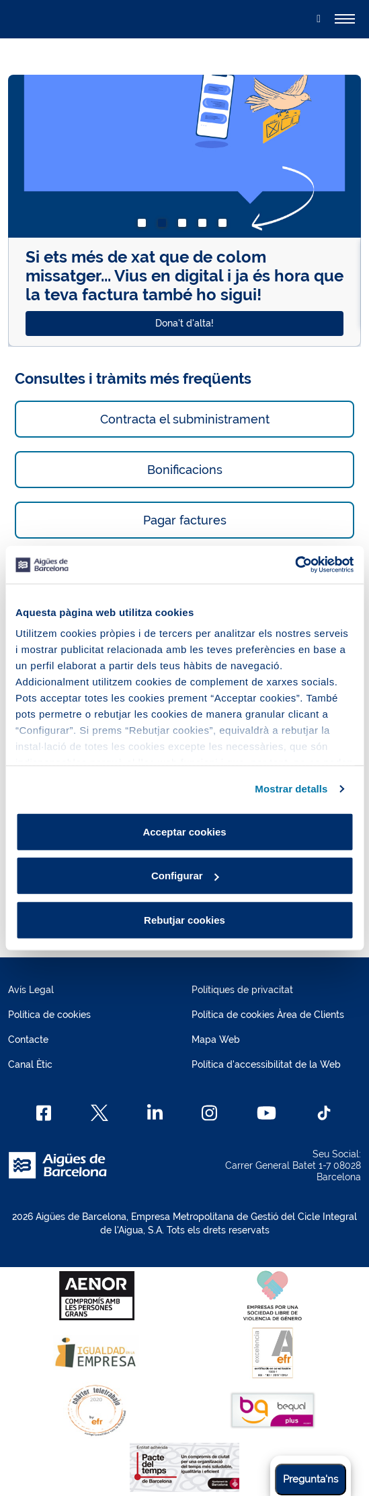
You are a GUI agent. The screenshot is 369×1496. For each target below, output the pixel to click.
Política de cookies (49, 1014)
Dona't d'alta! (184, 323)
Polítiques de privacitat (242, 989)
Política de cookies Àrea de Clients (268, 1014)
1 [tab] (144, 225)
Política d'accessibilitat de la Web (266, 1064)
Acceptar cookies (184, 831)
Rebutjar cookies (184, 919)
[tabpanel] (184, 211)
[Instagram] (209, 1113)
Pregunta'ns (310, 1479)
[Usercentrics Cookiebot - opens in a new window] (295, 565)
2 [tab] (164, 225)
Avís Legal (31, 989)
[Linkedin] (155, 1113)
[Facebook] (44, 1113)
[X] (99, 1113)
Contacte (28, 1039)
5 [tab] (225, 225)
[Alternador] (345, 19)
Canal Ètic (30, 1064)
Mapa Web (216, 1039)
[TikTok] (324, 1113)
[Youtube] (266, 1113)
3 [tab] (185, 225)
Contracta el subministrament (185, 419)
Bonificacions (184, 470)
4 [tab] (205, 225)
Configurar (185, 875)
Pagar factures (185, 520)
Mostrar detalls (291, 788)
